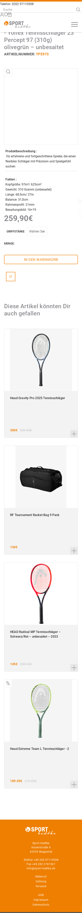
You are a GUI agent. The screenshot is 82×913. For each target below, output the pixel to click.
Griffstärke (15, 231)
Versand (41, 886)
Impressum (41, 899)
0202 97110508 (23, 4)
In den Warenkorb (41, 260)
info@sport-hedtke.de (41, 868)
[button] (10, 276)
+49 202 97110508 (46, 859)
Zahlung (41, 881)
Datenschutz (41, 904)
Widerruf (41, 876)
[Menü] (72, 24)
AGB (41, 894)
